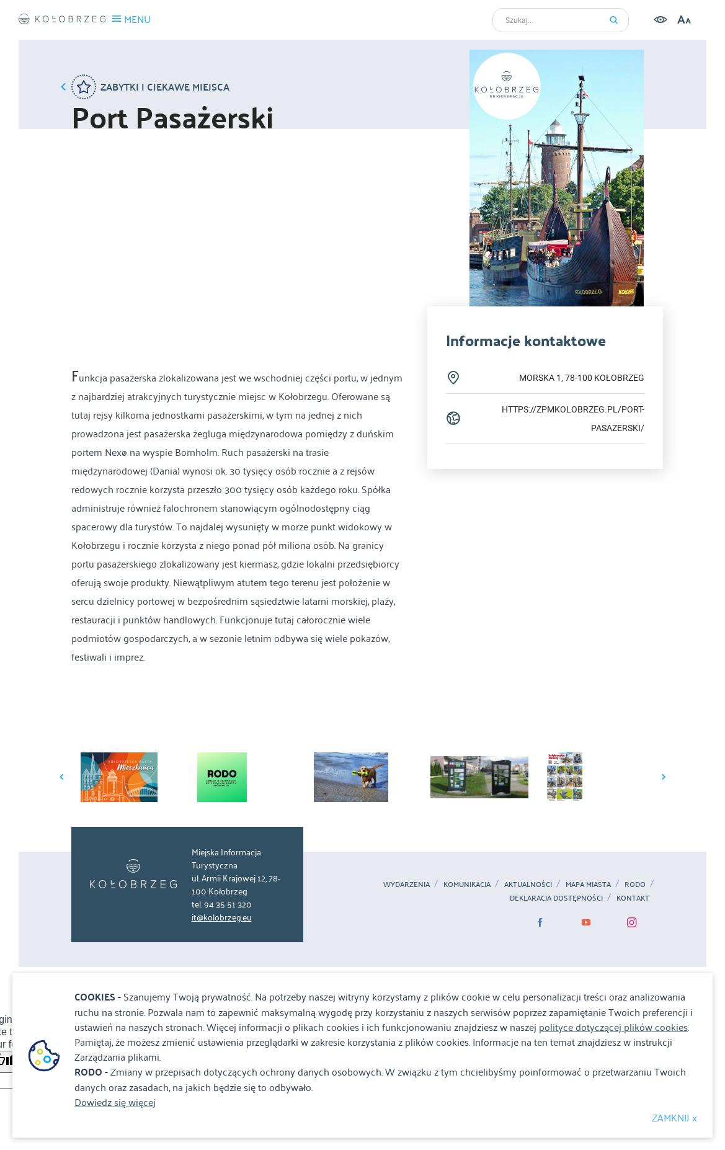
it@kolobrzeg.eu (222, 916)
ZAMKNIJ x (674, 1117)
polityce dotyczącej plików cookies (613, 1026)
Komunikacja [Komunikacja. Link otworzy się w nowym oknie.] (467, 884)
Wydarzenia (406, 884)
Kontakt (632, 897)
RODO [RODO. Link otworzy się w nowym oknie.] (635, 884)
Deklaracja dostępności (556, 897)
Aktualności (528, 884)
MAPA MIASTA (588, 884)
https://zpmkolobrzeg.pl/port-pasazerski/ (573, 418)
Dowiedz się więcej (115, 1101)
